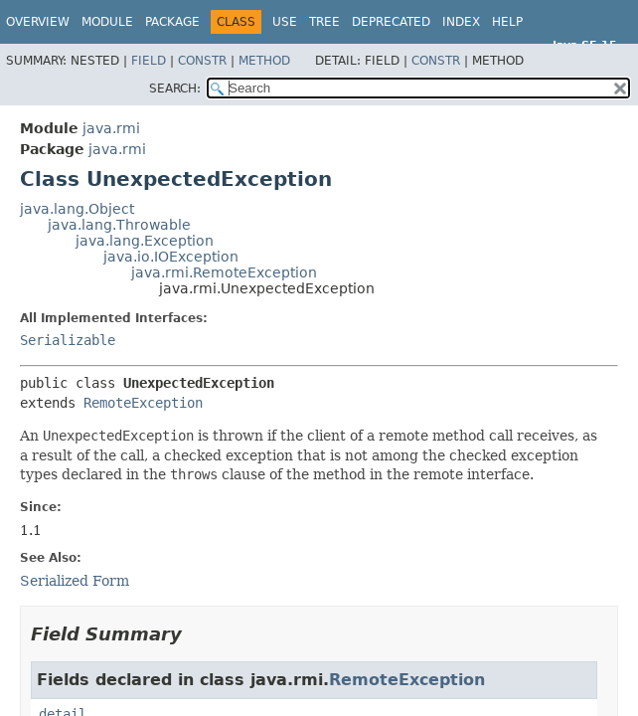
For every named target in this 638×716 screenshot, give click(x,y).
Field (148, 61)
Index (461, 22)
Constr (202, 61)
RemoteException (143, 403)
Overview (38, 22)
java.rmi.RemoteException (224, 272)
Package (172, 22)
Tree (324, 22)
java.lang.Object (77, 209)
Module (107, 22)
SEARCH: (175, 88)
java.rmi (111, 128)
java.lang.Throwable (119, 225)
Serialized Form (74, 581)
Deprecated (391, 22)
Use (284, 22)
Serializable (67, 340)
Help (507, 22)
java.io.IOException (171, 257)
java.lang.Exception (145, 241)
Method (264, 61)
